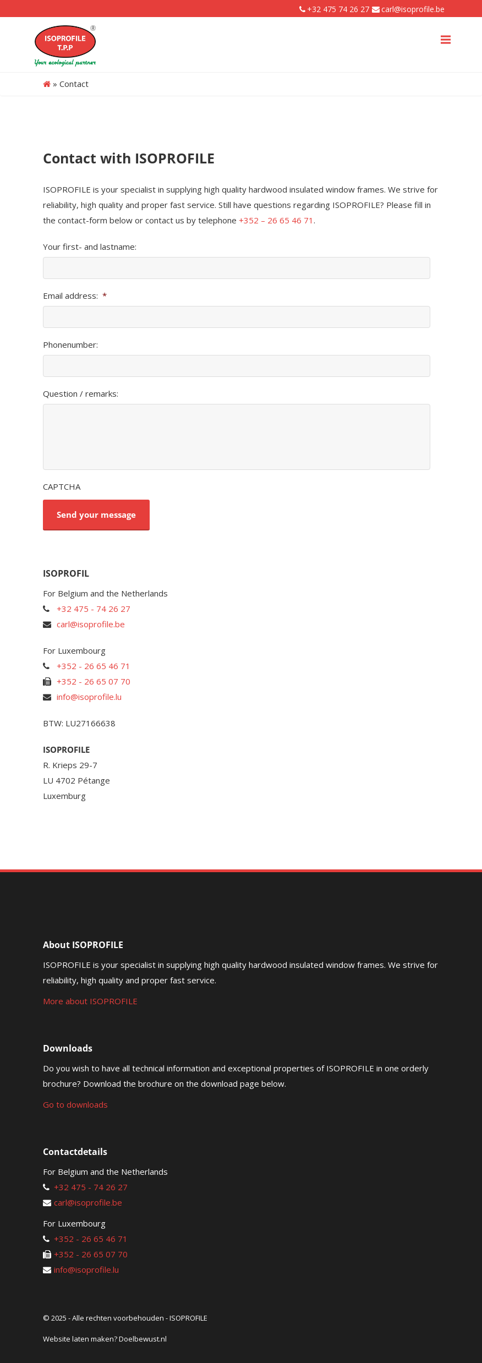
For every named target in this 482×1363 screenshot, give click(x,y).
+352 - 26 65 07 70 (93, 681)
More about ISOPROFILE (90, 1000)
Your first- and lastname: (89, 247)
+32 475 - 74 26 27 (93, 608)
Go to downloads (75, 1104)
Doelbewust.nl (143, 1339)
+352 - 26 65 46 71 (93, 665)
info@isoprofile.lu (89, 696)
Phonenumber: (70, 345)
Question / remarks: (80, 393)
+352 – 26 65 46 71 (276, 220)
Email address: (75, 296)
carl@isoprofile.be (413, 9)
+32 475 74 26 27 (338, 9)
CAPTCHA (61, 486)
